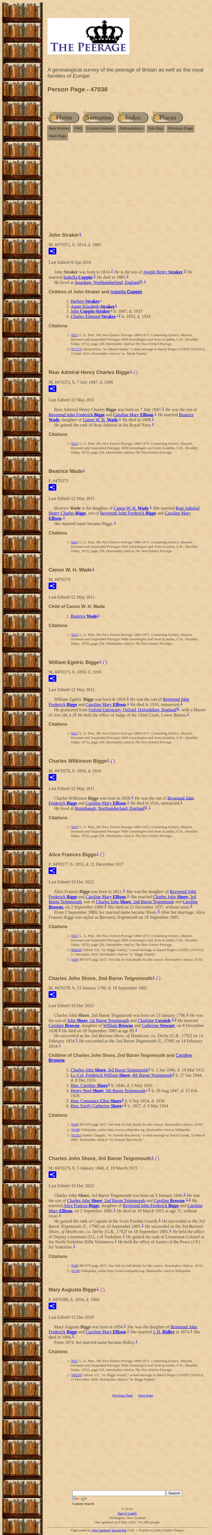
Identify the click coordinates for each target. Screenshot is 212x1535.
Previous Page (180, 128)
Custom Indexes (100, 128)
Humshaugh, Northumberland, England (109, 808)
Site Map (155, 128)
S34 (74, 959)
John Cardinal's (101, 1530)
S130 (75, 1130)
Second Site (119, 1530)
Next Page (57, 136)
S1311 (76, 1135)
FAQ (78, 128)
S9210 (76, 950)
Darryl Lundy (127, 1513)
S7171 (76, 349)
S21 (74, 335)
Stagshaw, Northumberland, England (107, 282)
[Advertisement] (127, 188)
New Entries (59, 128)
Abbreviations (132, 128)
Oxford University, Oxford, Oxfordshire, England (132, 709)
